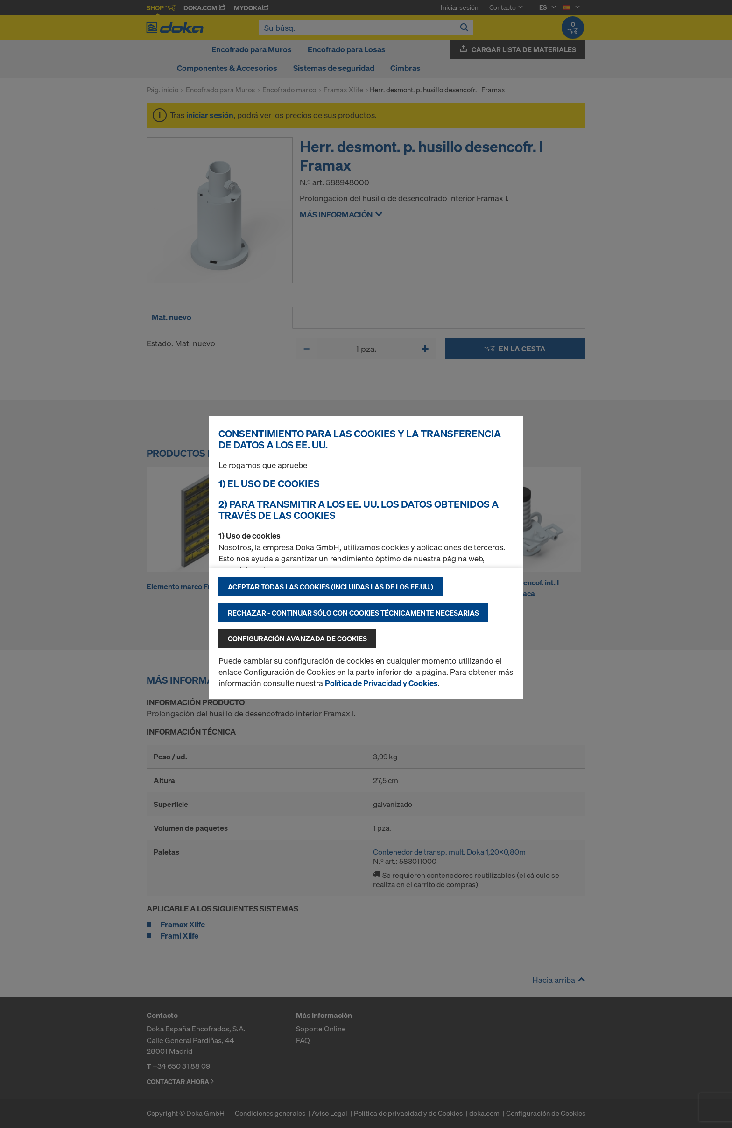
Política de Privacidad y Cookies (381, 683)
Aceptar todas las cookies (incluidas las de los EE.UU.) (330, 586)
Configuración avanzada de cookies (297, 638)
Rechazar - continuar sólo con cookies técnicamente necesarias (353, 612)
